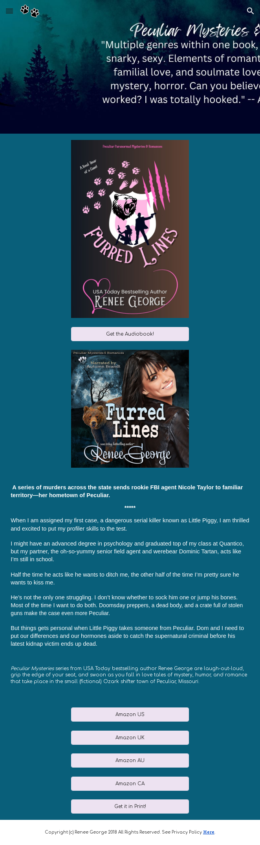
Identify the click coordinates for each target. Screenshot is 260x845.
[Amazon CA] (130, 783)
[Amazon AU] (130, 760)
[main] (130, 587)
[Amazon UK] (130, 737)
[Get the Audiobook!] (130, 334)
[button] (9, 11)
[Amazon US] (130, 714)
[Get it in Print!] (130, 806)
